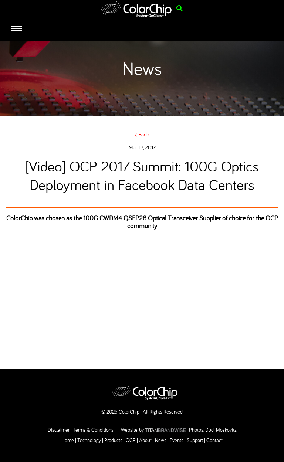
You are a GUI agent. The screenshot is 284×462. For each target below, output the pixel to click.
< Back (142, 134)
